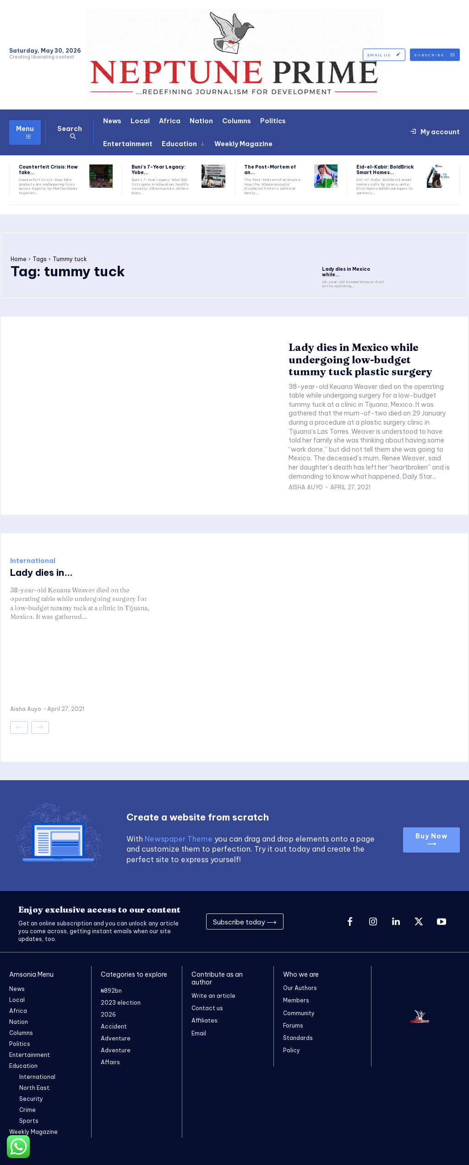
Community (299, 1013)
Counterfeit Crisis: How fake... (48, 169)
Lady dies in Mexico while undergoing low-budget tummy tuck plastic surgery (360, 359)
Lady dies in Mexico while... (346, 272)
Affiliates (204, 1020)
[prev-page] (19, 728)
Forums (293, 1025)
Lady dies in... (41, 572)
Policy (291, 1050)
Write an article (213, 995)
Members (296, 1000)
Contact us (207, 1008)
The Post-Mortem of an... (270, 169)
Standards (298, 1037)
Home (19, 259)
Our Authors (300, 988)
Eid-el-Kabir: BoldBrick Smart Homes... (385, 169)
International (32, 561)
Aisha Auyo (306, 487)
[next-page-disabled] (40, 728)
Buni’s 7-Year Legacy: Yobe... (158, 169)
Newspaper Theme (179, 838)
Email (198, 1033)
